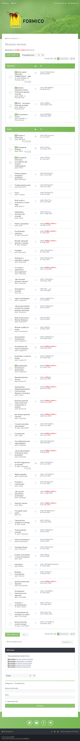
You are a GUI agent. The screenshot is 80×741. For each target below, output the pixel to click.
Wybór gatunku (20, 474)
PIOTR (21, 151)
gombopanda (23, 585)
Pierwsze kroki (19, 80)
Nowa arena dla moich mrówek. (21, 623)
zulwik (21, 486)
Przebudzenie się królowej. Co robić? (22, 613)
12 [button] (71, 58)
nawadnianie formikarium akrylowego (21, 368)
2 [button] (60, 58)
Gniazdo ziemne (21, 503)
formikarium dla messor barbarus (21, 347)
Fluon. (17, 193)
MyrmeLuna (48, 135)
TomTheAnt (48, 474)
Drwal (46, 147)
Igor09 (46, 317)
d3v (20, 515)
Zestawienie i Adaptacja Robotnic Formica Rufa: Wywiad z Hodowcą (22, 390)
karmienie (18, 564)
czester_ (24, 607)
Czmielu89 (22, 597)
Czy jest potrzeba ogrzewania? (21, 425)
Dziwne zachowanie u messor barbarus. (22, 556)
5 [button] (67, 58)
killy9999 (22, 118)
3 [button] (62, 58)
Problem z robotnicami (19, 483)
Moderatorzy (30, 50)
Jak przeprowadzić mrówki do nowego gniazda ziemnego (22, 308)
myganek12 (23, 300)
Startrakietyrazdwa (50, 564)
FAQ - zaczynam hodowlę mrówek (22, 104)
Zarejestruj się (19, 683)
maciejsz (22, 194)
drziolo (21, 218)
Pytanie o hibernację (20, 137)
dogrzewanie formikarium (20, 338)
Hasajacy (24, 245)
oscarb (21, 395)
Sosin (20, 225)
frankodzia (22, 274)
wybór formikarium (22, 298)
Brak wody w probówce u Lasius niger (22, 202)
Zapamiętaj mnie (12, 701)
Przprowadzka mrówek (20, 531)
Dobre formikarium (22, 540)
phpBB (12, 737)
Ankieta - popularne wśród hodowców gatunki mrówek (22, 91)
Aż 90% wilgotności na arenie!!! (22, 463)
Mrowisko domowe (15, 44)
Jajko (20, 435)
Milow (21, 505)
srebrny (47, 377)
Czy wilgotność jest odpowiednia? (22, 442)
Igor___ (21, 293)
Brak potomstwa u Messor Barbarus (22, 319)
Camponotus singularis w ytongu (22, 521)
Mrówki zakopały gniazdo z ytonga (21, 242)
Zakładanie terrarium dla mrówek (20, 214)
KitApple (23, 78)
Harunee (21, 576)
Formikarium (20, 434)
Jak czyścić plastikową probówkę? (19, 494)
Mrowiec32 (22, 179)
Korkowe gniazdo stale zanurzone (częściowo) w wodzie (21, 404)
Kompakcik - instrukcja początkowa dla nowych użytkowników (21, 162)
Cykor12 (47, 612)
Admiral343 (22, 322)
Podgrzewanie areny (23, 185)
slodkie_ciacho (20, 50)
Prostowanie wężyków (20, 232)
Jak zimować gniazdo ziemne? (21, 280)
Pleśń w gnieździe (22, 224)
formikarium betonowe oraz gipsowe (20, 593)
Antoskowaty (48, 72)
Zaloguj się (9, 683)
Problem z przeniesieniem (21, 604)
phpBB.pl (26, 738)
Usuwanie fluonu (21, 547)
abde (20, 559)
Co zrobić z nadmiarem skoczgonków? (21, 270)
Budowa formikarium (19, 573)
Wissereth (22, 139)
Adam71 (22, 206)
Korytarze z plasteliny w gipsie (22, 259)
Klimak (21, 566)
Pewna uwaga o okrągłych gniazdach (21, 175)
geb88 (21, 96)
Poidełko (18, 250)
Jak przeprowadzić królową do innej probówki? (22, 453)
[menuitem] (13, 3)
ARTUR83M (48, 87)
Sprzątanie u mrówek (20, 290)
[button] (55, 59)
